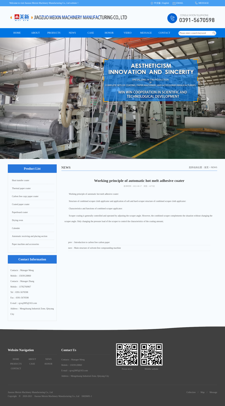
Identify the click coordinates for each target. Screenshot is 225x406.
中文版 (157, 3)
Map (202, 392)
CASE (91, 32)
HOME (17, 32)
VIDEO (128, 32)
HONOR (109, 32)
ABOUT (35, 32)
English (165, 3)
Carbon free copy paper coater (25, 196)
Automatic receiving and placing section (29, 236)
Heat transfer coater (20, 180)
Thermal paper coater (21, 188)
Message (213, 392)
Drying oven (17, 220)
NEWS (72, 32)
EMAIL (179, 3)
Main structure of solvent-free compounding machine (97, 248)
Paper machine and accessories (25, 244)
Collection (190, 392)
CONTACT (164, 32)
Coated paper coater (21, 204)
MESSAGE (203, 3)
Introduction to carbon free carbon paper (92, 242)
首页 (206, 167)
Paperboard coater (20, 212)
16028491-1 (86, 396)
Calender (16, 228)
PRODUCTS (53, 32)
